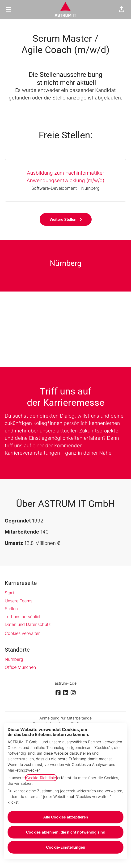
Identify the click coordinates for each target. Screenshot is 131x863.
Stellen (11, 608)
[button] (121, 9)
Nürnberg (14, 659)
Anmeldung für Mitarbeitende (65, 718)
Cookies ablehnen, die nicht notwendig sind (65, 832)
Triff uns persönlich (23, 616)
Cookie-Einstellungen (65, 847)
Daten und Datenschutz (28, 624)
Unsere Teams (18, 600)
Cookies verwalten (23, 633)
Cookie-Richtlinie (41, 777)
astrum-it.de (65, 683)
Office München (20, 667)
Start (9, 592)
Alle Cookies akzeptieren (65, 817)
